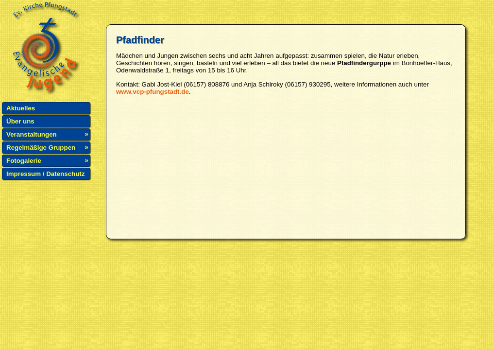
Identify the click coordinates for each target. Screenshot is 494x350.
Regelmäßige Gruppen (40, 147)
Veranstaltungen (31, 134)
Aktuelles (20, 108)
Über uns (20, 121)
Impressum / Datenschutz (45, 173)
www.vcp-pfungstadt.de (152, 91)
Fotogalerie (23, 160)
